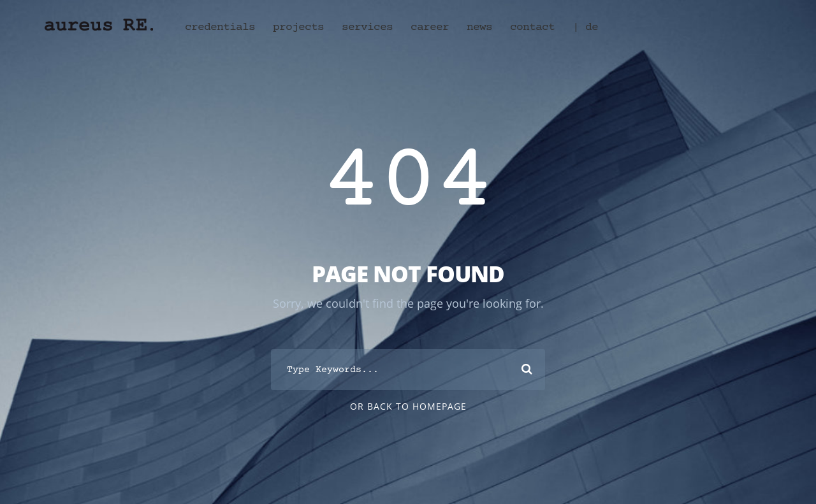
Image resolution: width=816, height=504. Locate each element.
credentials (220, 27)
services (367, 27)
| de (585, 27)
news (479, 27)
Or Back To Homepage (408, 406)
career (430, 27)
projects (298, 27)
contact (532, 27)
